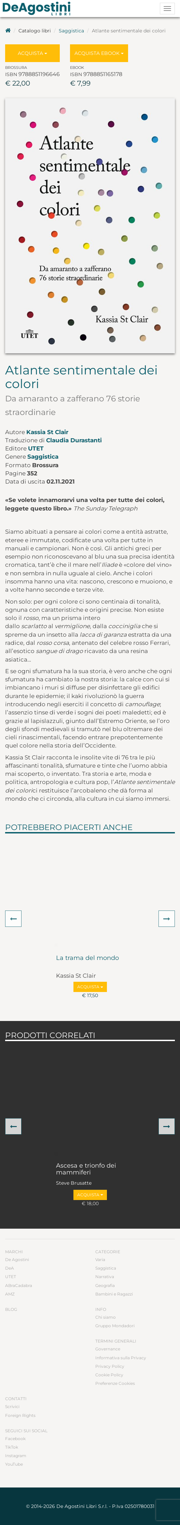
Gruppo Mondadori (115, 1325)
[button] (13, 918)
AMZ (10, 1294)
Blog (11, 1309)
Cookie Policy (109, 1374)
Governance (107, 1348)
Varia (100, 1259)
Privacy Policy (109, 1366)
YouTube (14, 1464)
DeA (9, 1268)
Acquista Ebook (99, 53)
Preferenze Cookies (115, 1383)
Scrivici (12, 1406)
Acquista (32, 53)
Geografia (105, 1285)
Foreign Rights (20, 1415)
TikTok (11, 1447)
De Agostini (17, 1259)
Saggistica (71, 31)
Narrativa (104, 1276)
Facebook (15, 1438)
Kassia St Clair (47, 432)
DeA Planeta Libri (38, 8)
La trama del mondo (87, 958)
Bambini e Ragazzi (114, 1294)
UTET (36, 448)
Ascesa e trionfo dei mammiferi (86, 1169)
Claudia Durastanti (74, 440)
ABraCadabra (18, 1285)
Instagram (15, 1455)
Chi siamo (105, 1317)
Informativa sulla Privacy (120, 1357)
